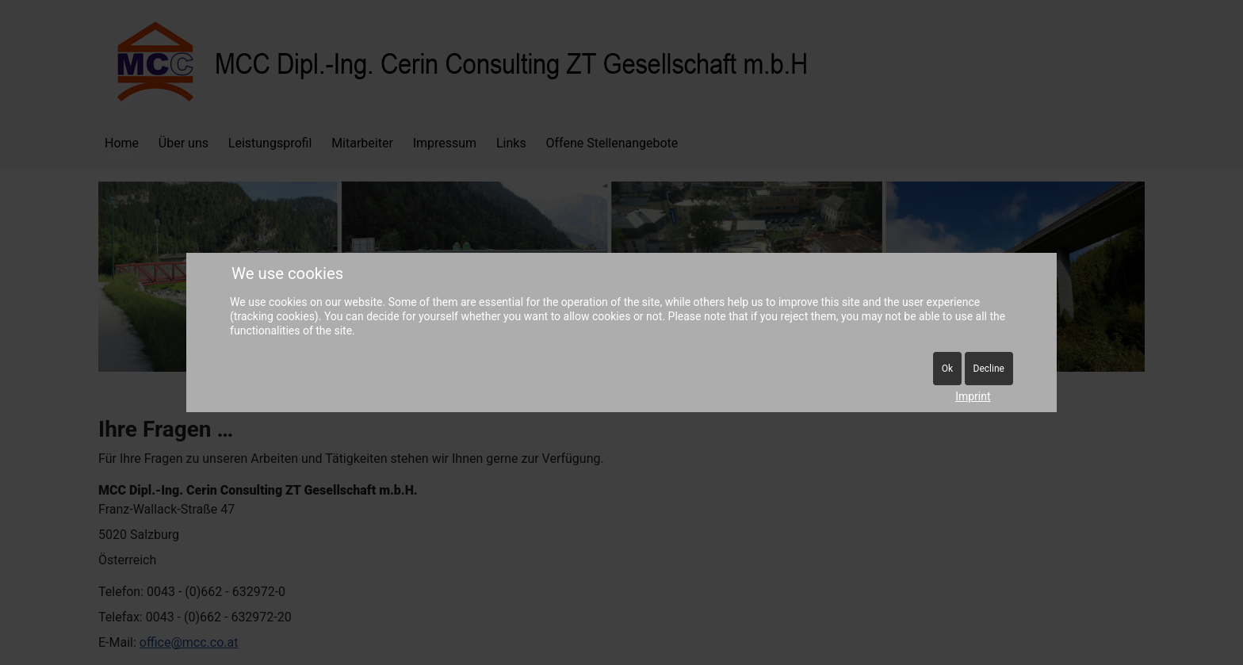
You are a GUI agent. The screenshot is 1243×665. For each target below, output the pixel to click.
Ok (947, 368)
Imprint (972, 396)
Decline (988, 368)
